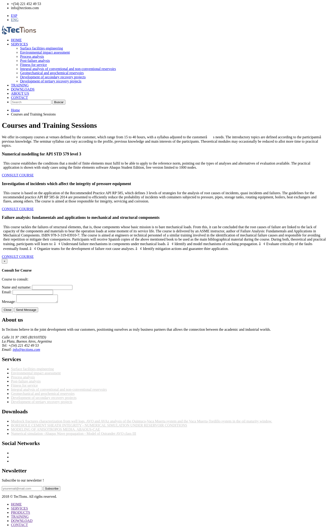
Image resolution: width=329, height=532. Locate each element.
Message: (9, 303)
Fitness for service (33, 65)
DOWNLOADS (22, 89)
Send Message (26, 311)
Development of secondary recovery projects (53, 77)
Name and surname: (16, 287)
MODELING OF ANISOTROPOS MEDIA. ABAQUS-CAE (55, 431)
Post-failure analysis (35, 61)
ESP (14, 16)
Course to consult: (15, 279)
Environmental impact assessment (45, 52)
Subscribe (51, 490)
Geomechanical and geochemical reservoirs (52, 73)
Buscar (59, 102)
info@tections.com (26, 351)
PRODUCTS (20, 514)
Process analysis (32, 56)
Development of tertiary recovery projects (50, 81)
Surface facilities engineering (41, 48)
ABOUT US (20, 93)
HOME (16, 40)
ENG (15, 20)
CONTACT (19, 98)
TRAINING (20, 85)
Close (7, 311)
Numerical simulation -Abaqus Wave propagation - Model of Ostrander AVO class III (73, 435)
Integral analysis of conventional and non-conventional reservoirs (68, 69)
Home (15, 110)
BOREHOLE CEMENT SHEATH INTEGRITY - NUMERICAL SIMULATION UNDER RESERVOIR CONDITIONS (99, 427)
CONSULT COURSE (18, 175)
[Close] (4, 261)
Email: (7, 292)
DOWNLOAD (21, 522)
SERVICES (19, 44)
